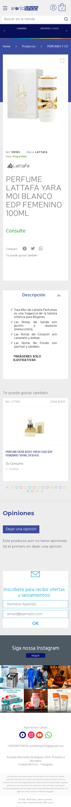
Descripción (41, 295)
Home (6, 46)
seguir (35, 655)
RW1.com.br (49, 802)
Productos (29, 46)
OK (35, 624)
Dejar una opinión (21, 529)
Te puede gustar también (21, 256)
